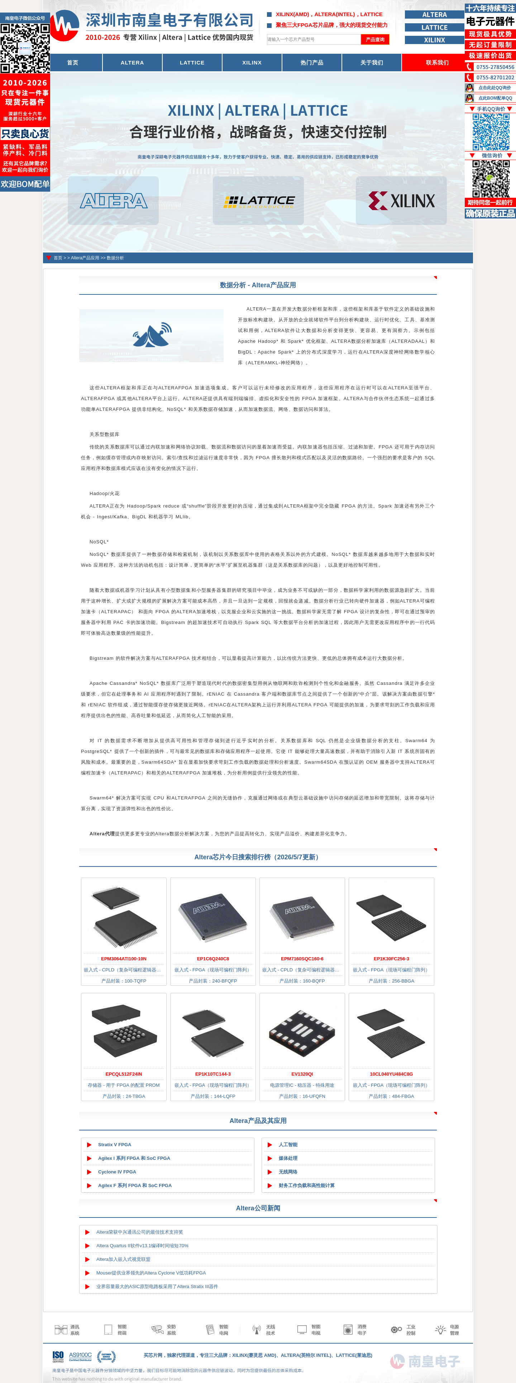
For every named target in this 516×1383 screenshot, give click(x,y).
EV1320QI (302, 1074)
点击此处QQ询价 (494, 87)
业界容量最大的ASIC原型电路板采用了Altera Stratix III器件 (157, 1286)
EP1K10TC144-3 (213, 1074)
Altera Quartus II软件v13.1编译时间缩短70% (142, 1245)
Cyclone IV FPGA (117, 1172)
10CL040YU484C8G (391, 1074)
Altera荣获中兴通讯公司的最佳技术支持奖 (139, 1232)
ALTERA (132, 62)
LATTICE (192, 62)
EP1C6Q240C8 (213, 958)
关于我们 (371, 62)
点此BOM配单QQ (495, 98)
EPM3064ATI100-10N (124, 958)
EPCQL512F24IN (124, 1074)
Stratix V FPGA (114, 1144)
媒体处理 (288, 1158)
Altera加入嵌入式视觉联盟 (123, 1259)
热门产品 (312, 62)
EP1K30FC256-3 (391, 958)
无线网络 (288, 1172)
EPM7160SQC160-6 (302, 958)
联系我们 (437, 62)
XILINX (252, 62)
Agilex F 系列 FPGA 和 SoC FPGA (135, 1185)
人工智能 (288, 1144)
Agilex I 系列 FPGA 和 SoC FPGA (134, 1158)
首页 (58, 257)
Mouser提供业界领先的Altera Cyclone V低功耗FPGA (151, 1273)
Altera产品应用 (85, 257)
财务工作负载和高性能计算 (307, 1185)
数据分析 (115, 257)
